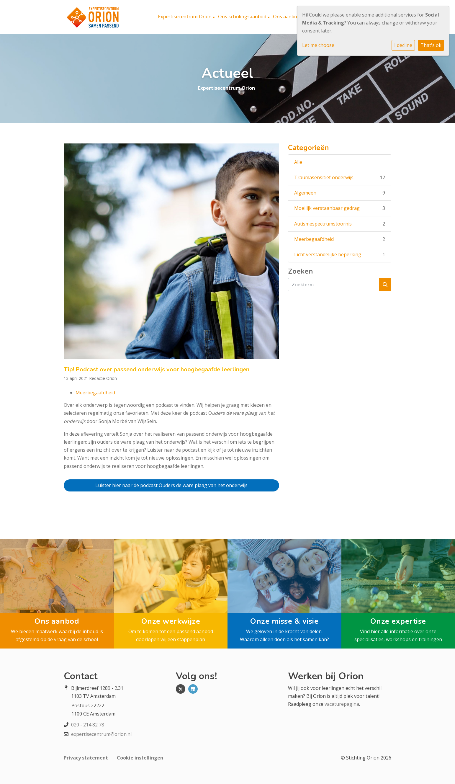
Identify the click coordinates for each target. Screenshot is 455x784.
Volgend (245, 512)
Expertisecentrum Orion (185, 16)
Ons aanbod (287, 16)
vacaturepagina (342, 704)
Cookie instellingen (140, 757)
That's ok (430, 45)
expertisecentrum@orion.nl (101, 734)
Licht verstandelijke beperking (327, 254)
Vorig (98, 512)
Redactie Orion (103, 378)
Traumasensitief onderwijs (323, 177)
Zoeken (300, 271)
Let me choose (318, 45)
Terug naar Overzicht (171, 512)
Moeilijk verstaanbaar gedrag (327, 208)
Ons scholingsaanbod (243, 16)
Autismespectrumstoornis (323, 223)
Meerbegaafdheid (95, 392)
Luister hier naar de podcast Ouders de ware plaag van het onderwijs (171, 485)
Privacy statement (86, 757)
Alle (298, 162)
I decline (403, 45)
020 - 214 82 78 (87, 724)
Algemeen (305, 193)
